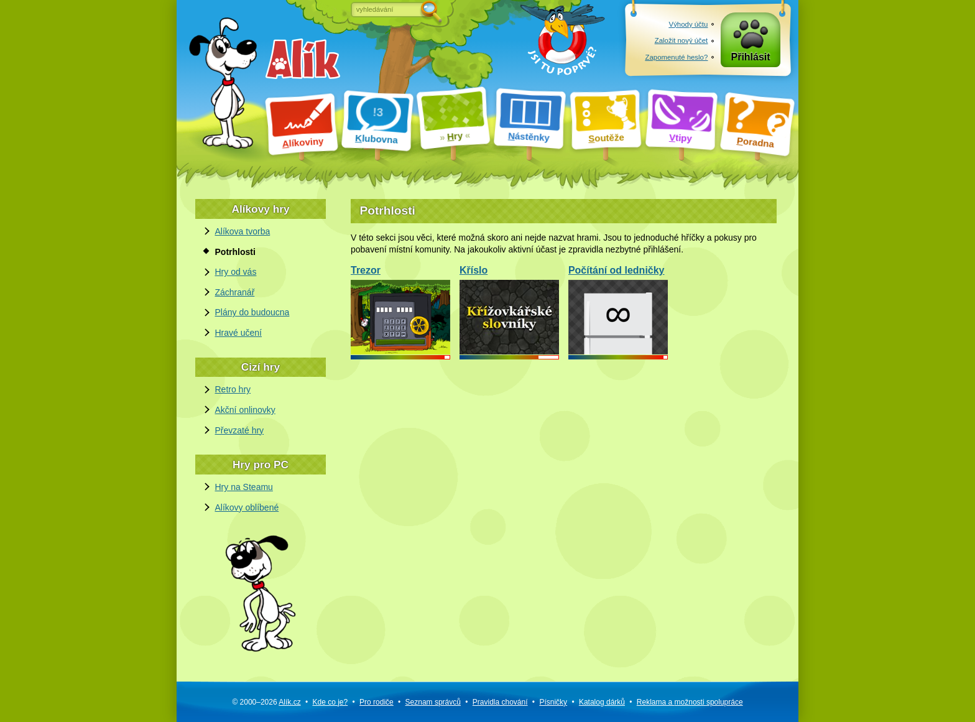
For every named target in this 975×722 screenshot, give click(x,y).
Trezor (400, 309)
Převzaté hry (239, 430)
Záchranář (235, 292)
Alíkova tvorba (242, 231)
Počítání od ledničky (618, 309)
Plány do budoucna (252, 312)
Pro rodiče (376, 702)
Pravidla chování (500, 702)
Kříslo (509, 309)
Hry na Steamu (244, 487)
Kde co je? (330, 702)
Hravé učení (238, 333)
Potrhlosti (235, 252)
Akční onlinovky (245, 410)
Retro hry (233, 389)
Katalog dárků (602, 702)
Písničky (553, 702)
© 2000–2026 (266, 702)
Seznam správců (433, 702)
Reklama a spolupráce (690, 702)
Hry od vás (236, 272)
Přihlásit (750, 57)
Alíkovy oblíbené (247, 507)
